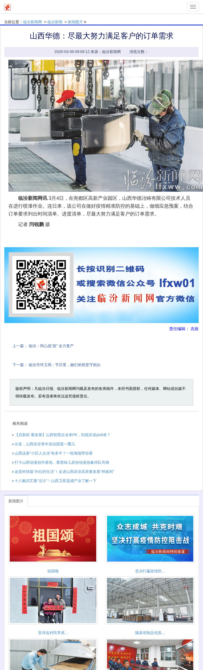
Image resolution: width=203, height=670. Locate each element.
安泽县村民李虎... (53, 633)
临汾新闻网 (32, 22)
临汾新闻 (54, 22)
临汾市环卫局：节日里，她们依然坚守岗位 (65, 365)
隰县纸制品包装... (150, 633)
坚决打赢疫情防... (150, 571)
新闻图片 (75, 22)
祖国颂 (53, 571)
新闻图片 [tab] (16, 501)
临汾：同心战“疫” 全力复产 (51, 346)
